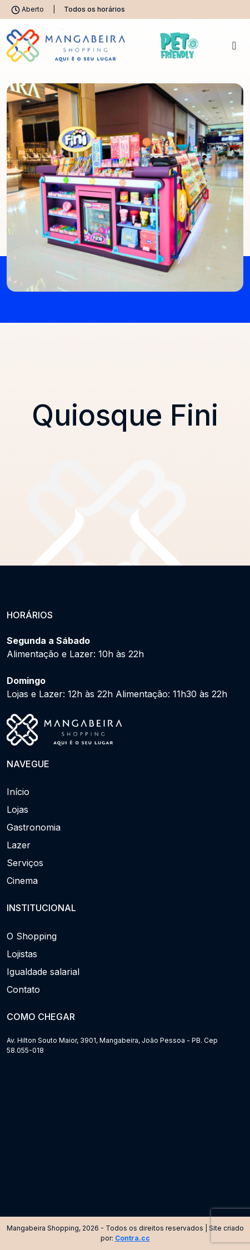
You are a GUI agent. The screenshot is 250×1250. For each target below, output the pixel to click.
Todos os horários (94, 9)
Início (18, 791)
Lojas (17, 809)
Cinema (22, 880)
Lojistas (22, 953)
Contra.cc (132, 1238)
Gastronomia (34, 827)
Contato (23, 989)
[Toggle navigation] (234, 45)
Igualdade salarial (43, 971)
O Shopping (32, 936)
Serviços (25, 862)
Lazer (19, 845)
